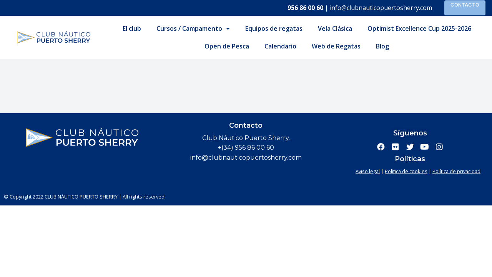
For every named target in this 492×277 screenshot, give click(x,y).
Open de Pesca (226, 46)
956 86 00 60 (305, 7)
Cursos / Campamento (193, 28)
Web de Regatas (336, 46)
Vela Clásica (335, 28)
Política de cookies (406, 171)
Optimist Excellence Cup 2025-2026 (419, 28)
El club (132, 28)
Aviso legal (368, 171)
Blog (382, 46)
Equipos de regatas (274, 28)
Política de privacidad (456, 171)
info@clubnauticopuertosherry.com (381, 7)
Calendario (280, 46)
